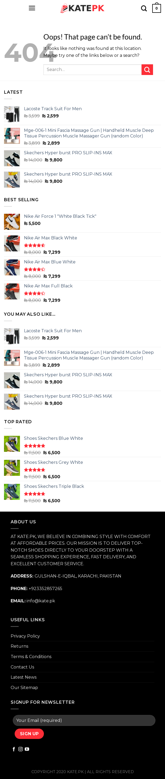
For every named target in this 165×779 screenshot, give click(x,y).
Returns (19, 646)
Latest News (23, 677)
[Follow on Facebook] (14, 749)
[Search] (144, 8)
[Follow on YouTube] (27, 749)
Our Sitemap (24, 687)
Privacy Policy (25, 636)
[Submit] (147, 69)
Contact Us (22, 667)
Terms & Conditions (31, 656)
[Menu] (32, 8)
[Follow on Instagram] (20, 749)
